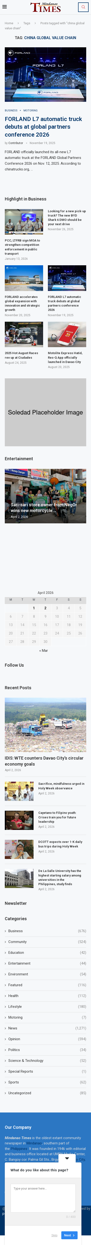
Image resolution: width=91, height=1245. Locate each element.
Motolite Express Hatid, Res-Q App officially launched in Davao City (65, 357)
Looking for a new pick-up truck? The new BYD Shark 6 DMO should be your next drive (67, 217)
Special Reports (47, 1071)
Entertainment (47, 963)
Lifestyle (47, 1006)
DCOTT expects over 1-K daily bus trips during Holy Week (60, 844)
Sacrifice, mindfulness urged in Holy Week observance (61, 786)
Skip (54, 1235)
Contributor (15, 143)
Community (47, 941)
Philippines (19, 1149)
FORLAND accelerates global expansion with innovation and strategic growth (22, 303)
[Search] (83, 7)
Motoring (47, 1017)
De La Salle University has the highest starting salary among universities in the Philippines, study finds (59, 877)
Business (47, 931)
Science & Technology (47, 1060)
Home (9, 23)
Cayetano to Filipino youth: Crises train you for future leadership (57, 817)
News (47, 1028)
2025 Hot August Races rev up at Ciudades (21, 355)
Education (47, 952)
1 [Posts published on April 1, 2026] (34, 608)
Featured (47, 985)
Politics (47, 1049)
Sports (47, 1082)
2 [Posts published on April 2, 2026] (45, 608)
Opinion (47, 1039)
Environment (47, 974)
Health (47, 995)
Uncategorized (47, 1093)
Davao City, (76, 1159)
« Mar (43, 650)
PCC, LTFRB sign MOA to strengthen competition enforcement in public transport (22, 247)
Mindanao (34, 1143)
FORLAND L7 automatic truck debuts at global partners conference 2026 (43, 127)
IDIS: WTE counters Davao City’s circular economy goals (44, 761)
